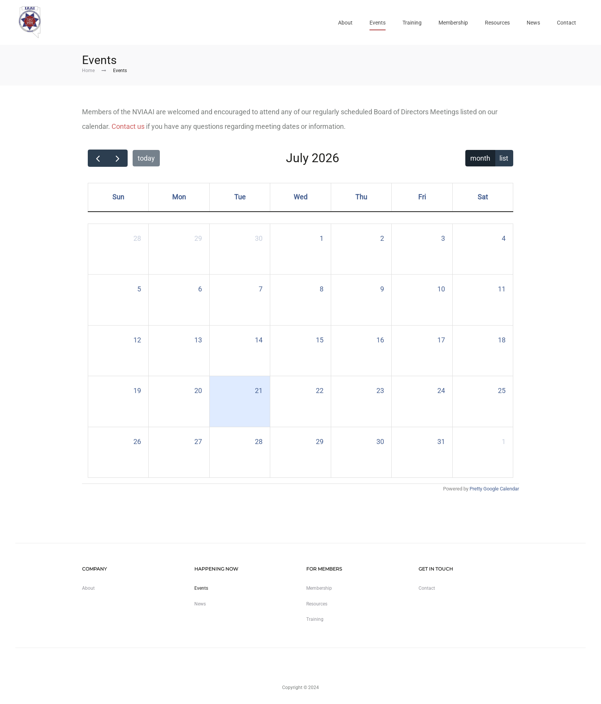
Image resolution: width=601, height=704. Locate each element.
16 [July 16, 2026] (380, 340)
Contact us (128, 126)
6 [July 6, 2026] (200, 289)
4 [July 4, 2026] (504, 238)
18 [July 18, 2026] (502, 340)
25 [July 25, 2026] (502, 391)
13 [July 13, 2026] (198, 340)
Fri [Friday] (422, 197)
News (533, 23)
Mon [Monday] (179, 197)
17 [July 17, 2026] (441, 340)
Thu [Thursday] (361, 197)
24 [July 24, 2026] (441, 391)
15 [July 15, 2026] (319, 340)
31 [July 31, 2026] (441, 442)
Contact (566, 23)
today (146, 158)
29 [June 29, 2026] (198, 238)
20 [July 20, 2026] (198, 391)
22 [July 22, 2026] (319, 391)
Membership (453, 23)
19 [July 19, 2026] (137, 391)
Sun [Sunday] (118, 197)
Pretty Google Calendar (494, 489)
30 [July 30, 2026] (380, 442)
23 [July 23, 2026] (380, 391)
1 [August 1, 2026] (504, 442)
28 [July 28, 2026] (259, 442)
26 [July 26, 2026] (137, 442)
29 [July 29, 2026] (319, 442)
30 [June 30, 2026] (259, 238)
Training (412, 23)
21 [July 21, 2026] (259, 391)
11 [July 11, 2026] (502, 289)
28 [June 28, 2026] (137, 238)
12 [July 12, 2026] (137, 340)
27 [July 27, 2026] (198, 442)
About (345, 23)
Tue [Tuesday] (240, 197)
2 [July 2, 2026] (382, 238)
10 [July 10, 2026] (441, 289)
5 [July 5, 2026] (139, 289)
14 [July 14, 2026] (259, 340)
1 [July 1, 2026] (321, 238)
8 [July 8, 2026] (321, 289)
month (480, 158)
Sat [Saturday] (483, 197)
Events (377, 23)
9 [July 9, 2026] (382, 289)
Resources (497, 23)
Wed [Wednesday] (300, 197)
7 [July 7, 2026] (261, 289)
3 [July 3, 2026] (443, 238)
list (503, 158)
